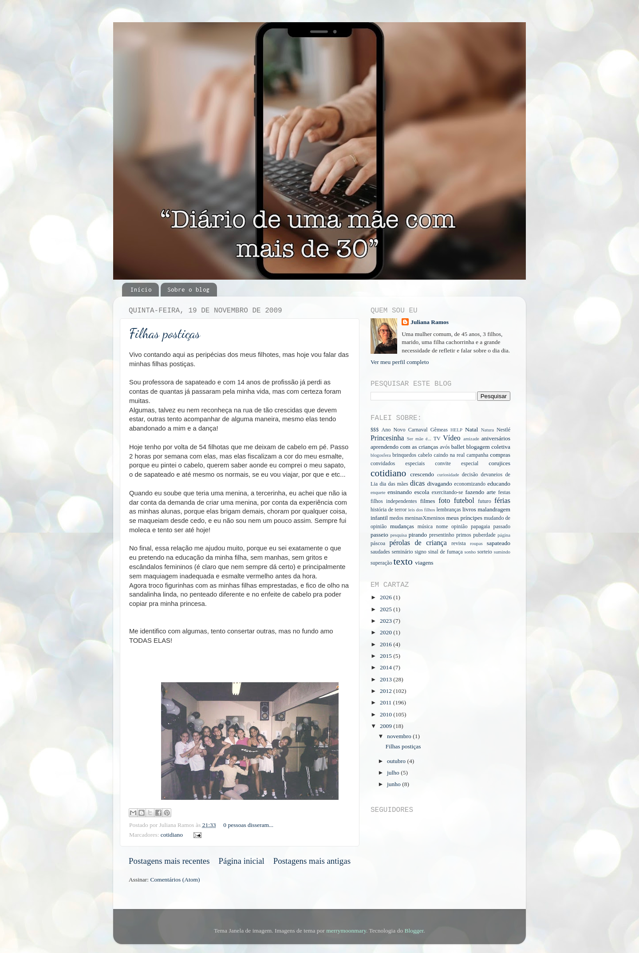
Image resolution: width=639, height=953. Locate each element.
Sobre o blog (188, 289)
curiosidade (448, 474)
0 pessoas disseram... (248, 825)
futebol (464, 501)
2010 (386, 714)
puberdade (484, 535)
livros (469, 509)
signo (420, 552)
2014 (386, 667)
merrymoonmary (346, 930)
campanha (477, 455)
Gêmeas (439, 430)
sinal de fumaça (445, 552)
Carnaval (418, 430)
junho (394, 784)
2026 (386, 597)
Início (141, 289)
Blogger (414, 930)
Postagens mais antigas (312, 861)
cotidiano (172, 834)
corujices (499, 463)
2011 (386, 702)
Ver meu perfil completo (400, 362)
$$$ (375, 430)
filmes (427, 501)
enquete (378, 492)
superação (381, 563)
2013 (386, 679)
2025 (386, 609)
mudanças (402, 526)
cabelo (425, 455)
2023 (386, 620)
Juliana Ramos (429, 322)
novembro (400, 736)
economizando (469, 484)
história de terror (389, 509)
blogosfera (381, 455)
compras (500, 454)
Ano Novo (393, 430)
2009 (386, 726)
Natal (471, 429)
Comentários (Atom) (175, 879)
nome (442, 526)
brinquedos (404, 455)
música (425, 526)
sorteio (484, 552)
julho (394, 772)
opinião (459, 526)
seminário (402, 552)
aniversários (495, 438)
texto (403, 561)
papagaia (480, 526)
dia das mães (393, 484)
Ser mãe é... (419, 438)
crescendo (422, 474)
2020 (386, 632)
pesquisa (398, 535)
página (503, 535)
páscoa (378, 543)
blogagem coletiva (488, 446)
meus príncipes (464, 517)
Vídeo (452, 438)
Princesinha (387, 438)
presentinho (441, 535)
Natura (487, 429)
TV (437, 438)
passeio (379, 534)
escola (422, 492)
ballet (458, 446)
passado (501, 526)
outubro (397, 761)
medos (396, 518)
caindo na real (449, 455)
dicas (417, 483)
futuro (484, 501)
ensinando (399, 492)
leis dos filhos (421, 509)
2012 (386, 691)
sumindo (502, 551)
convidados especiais (398, 463)
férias (502, 501)
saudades (380, 552)
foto (444, 501)
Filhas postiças (164, 333)
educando (498, 483)
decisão (470, 474)
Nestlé (503, 430)
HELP (456, 429)
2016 (386, 644)
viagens (424, 562)
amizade (471, 438)
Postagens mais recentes (169, 861)
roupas (476, 543)
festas (504, 492)
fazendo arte (480, 492)
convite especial (456, 463)
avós (445, 447)
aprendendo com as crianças (404, 446)
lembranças (448, 509)
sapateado (498, 543)
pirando (418, 534)
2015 (386, 655)
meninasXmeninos (425, 518)
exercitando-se (447, 492)
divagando (439, 483)
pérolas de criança (417, 543)
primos (463, 535)
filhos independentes (394, 501)
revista (458, 543)
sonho (470, 551)
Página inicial (241, 861)
